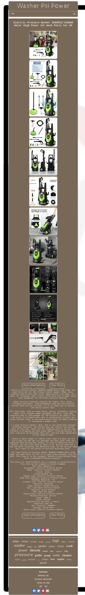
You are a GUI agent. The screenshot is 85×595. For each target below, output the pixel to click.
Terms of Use (43, 583)
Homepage (43, 572)
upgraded (59, 551)
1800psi (29, 547)
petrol (43, 562)
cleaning (24, 560)
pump (47, 555)
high (56, 541)
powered (31, 559)
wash (69, 546)
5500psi (45, 559)
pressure (24, 555)
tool (35, 547)
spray (17, 560)
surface (52, 546)
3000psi (69, 559)
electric (35, 550)
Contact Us (43, 576)
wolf (38, 560)
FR (46, 586)
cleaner (67, 555)
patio (38, 555)
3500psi (24, 541)
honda (45, 551)
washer (19, 545)
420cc (52, 551)
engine (61, 559)
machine (41, 542)
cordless (63, 542)
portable (34, 542)
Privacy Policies (43, 579)
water (56, 555)
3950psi (16, 541)
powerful (48, 542)
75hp (66, 551)
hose (52, 559)
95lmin (60, 546)
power (23, 550)
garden (42, 546)
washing (71, 542)
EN (41, 586)
